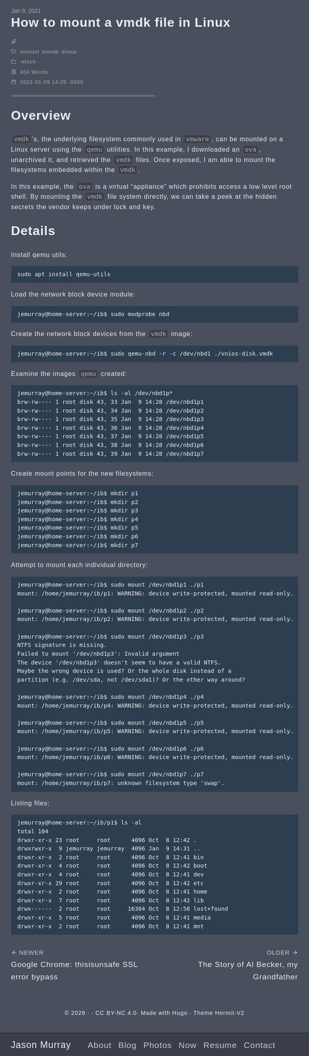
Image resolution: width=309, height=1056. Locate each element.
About (100, 1045)
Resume (220, 1045)
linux (71, 52)
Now (188, 1045)
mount (31, 52)
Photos (158, 1045)
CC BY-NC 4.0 (116, 1013)
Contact (259, 1045)
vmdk (52, 52)
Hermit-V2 (229, 1013)
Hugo (179, 1013)
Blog (127, 1045)
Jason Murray (41, 1045)
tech (30, 62)
